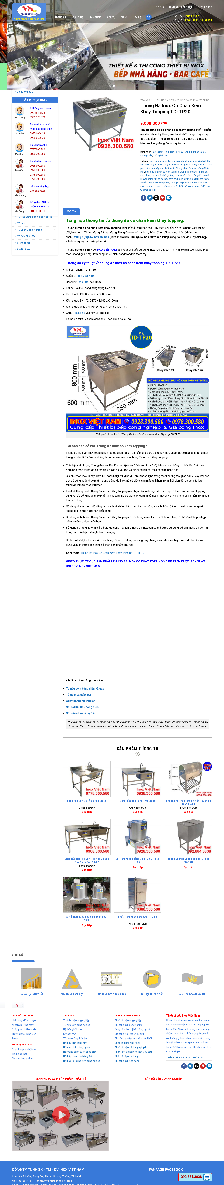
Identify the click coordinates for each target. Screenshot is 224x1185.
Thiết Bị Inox (23, 381)
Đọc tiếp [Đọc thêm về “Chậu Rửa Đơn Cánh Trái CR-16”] (138, 811)
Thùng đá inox (19, 1053)
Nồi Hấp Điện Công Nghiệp (31, 329)
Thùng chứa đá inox (186, 168)
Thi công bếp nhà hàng (127, 1061)
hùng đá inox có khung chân (177, 164)
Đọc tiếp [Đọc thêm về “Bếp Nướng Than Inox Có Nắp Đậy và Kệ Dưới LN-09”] (188, 811)
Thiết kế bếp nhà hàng (127, 1056)
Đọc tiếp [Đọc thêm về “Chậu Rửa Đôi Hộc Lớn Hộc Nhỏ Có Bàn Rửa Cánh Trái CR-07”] (87, 869)
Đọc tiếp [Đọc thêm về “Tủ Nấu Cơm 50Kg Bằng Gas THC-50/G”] (138, 927)
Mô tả (71, 211)
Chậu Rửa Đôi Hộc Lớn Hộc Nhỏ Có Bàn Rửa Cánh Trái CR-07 (87, 860)
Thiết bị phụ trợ (24, 387)
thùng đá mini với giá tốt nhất (188, 179)
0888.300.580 (37, 154)
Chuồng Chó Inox (26, 303)
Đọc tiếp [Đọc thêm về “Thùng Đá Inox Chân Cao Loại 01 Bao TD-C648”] (188, 867)
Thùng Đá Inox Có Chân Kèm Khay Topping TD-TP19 (112, 553)
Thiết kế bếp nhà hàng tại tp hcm (132, 1047)
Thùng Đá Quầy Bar (28, 426)
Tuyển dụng (204, 7)
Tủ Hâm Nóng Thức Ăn (29, 441)
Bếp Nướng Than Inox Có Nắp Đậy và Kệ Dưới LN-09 (188, 802)
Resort (15, 1038)
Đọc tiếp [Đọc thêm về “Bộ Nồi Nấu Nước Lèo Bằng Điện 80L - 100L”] (87, 925)
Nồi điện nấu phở (27, 241)
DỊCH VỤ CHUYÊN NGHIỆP (128, 1015)
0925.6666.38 (37, 138)
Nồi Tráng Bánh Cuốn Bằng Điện (34, 368)
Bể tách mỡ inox (25, 271)
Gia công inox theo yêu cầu (129, 1033)
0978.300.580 (37, 170)
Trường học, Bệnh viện (24, 1033)
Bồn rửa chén (20, 232)
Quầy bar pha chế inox (24, 1049)
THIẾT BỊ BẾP (173, 1057)
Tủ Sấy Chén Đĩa (25, 467)
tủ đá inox (205, 186)
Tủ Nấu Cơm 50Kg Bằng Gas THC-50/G (137, 917)
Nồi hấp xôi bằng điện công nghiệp (81, 1061)
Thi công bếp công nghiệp (128, 1025)
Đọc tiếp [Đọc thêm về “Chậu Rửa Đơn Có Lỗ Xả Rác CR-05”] (87, 811)
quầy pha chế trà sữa (164, 168)
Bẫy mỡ (44, 241)
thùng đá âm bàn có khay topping (162, 171)
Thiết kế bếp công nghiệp (128, 1020)
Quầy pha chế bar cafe (24, 1029)
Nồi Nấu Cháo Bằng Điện (30, 348)
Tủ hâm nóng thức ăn (75, 1038)
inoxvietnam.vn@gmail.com (198, 19)
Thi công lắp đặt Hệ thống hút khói (133, 1038)
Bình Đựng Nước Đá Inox (29, 284)
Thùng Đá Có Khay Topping (33, 413)
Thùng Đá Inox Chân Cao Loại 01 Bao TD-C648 (188, 860)
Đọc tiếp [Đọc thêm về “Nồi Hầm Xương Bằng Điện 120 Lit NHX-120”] (138, 867)
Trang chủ (61, 17)
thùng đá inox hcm (164, 179)
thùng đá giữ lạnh (189, 171)
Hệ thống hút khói (72, 1029)
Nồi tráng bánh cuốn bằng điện (79, 1051)
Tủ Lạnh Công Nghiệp (28, 460)
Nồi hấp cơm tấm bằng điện (78, 1056)
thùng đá (80, 313)
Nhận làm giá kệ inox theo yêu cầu (133, 1051)
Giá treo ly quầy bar (22, 1058)
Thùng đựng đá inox (180, 182)
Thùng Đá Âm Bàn (28, 407)
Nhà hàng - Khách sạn (24, 1020)
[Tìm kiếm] (149, 17)
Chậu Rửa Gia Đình (26, 297)
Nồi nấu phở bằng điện (75, 1042)
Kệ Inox (20, 316)
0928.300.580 (37, 165)
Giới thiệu (79, 17)
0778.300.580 (37, 179)
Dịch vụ (110, 17)
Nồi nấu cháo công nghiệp (77, 1047)
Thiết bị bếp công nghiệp (76, 1020)
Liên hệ (137, 17)
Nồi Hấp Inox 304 (25, 336)
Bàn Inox (21, 264)
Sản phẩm (95, 17)
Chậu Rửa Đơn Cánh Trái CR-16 (138, 801)
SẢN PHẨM (69, 1015)
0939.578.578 (192, 16)
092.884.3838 (37, 112)
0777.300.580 (37, 149)
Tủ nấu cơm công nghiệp (76, 1025)
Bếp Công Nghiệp (26, 277)
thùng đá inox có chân (179, 175)
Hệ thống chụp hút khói (29, 310)
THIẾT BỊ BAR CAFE (22, 1044)
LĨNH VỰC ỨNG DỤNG (23, 1015)
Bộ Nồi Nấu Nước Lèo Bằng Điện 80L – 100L (86, 918)
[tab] (71, 211)
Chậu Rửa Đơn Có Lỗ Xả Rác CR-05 (87, 801)
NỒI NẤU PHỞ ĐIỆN (193, 1057)
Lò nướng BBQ (24, 323)
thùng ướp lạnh (191, 186)
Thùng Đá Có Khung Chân (32, 420)
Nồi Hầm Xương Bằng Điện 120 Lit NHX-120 (137, 860)
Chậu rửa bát (38, 232)
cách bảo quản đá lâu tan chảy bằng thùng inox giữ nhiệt (177, 161)
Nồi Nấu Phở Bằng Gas (29, 361)
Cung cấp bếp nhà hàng (127, 1042)
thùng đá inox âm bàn (156, 175)
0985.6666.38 (37, 133)
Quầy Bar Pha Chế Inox (29, 374)
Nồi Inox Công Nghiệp (28, 342)
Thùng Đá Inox (25, 400)
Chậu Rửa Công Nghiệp (29, 290)
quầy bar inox (199, 164)
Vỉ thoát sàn (23, 473)
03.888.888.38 (38, 190)
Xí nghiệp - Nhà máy (23, 1025)
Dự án (124, 17)
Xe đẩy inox (22, 480)
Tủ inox (20, 454)
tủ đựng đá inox (148, 189)
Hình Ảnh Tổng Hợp (181, 7)
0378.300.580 (37, 174)
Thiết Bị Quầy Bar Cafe (29, 394)
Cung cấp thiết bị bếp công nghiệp (133, 1029)
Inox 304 (83, 282)
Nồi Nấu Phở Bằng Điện (29, 355)
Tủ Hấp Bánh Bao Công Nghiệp (33, 447)
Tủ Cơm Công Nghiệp (28, 434)
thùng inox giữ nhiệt (173, 186)
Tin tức (160, 7)
